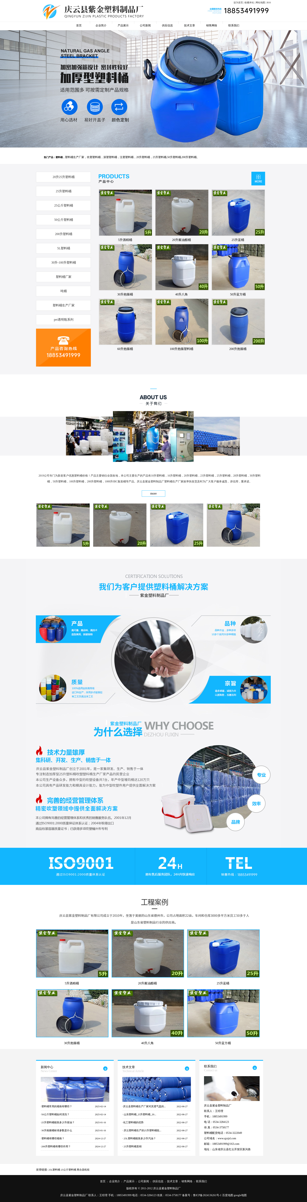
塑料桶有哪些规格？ (53, 1138)
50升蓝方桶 (238, 294)
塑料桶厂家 (63, 276)
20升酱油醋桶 (181, 239)
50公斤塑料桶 (63, 219)
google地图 (240, 1195)
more (153, 493)
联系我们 (233, 25)
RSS (269, 2)
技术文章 (189, 25)
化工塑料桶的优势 (133, 1122)
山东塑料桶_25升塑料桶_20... (139, 1114)
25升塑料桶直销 (132, 1146)
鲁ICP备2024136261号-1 (207, 1195)
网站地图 (260, 2)
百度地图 (227, 1195)
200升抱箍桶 (238, 349)
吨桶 (63, 291)
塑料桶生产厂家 (64, 305)
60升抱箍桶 (125, 349)
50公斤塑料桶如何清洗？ (56, 1114)
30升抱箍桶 (125, 294)
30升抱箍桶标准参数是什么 (57, 1130)
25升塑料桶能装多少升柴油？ (58, 1122)
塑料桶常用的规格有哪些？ (57, 1106)
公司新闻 (145, 25)
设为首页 (238, 2)
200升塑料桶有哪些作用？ (56, 1146)
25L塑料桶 (54, 1169)
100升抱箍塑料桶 (181, 349)
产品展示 (123, 25)
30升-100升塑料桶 (63, 262)
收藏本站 (249, 2)
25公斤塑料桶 (63, 205)
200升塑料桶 (63, 234)
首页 (79, 25)
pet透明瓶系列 (63, 319)
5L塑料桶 (63, 248)
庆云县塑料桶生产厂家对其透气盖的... (144, 1106)
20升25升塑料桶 (64, 177)
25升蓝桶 (238, 239)
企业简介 (101, 25)
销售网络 (211, 25)
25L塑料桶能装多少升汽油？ (139, 1138)
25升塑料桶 (63, 191)
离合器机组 (83, 1169)
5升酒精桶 (125, 239)
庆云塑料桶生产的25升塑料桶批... (142, 1130)
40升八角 (181, 294)
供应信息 (167, 25)
